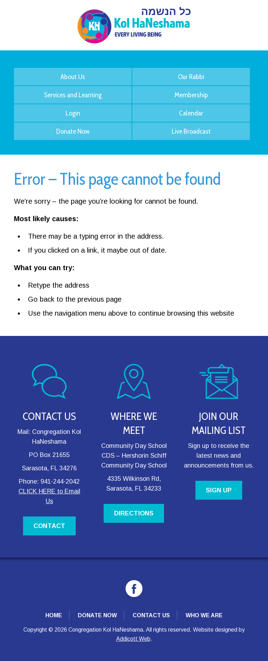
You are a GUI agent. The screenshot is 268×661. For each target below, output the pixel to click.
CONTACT (49, 525)
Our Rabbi (191, 76)
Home (53, 615)
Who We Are (204, 615)
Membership (191, 95)
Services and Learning (73, 95)
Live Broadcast (191, 131)
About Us (72, 76)
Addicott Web (133, 639)
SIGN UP (219, 490)
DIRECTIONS (134, 513)
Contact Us (151, 615)
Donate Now (72, 131)
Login (73, 113)
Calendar (191, 113)
